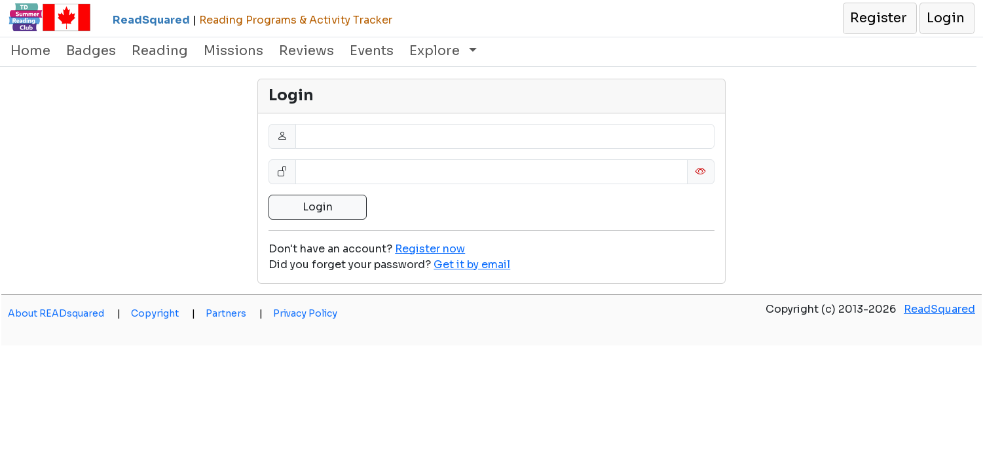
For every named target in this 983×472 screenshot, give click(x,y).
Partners (234, 313)
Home (30, 51)
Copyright (163, 313)
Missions (233, 51)
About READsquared (64, 313)
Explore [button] (436, 51)
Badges (91, 51)
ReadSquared (939, 309)
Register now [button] (430, 249)
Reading (160, 51)
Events (372, 51)
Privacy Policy (305, 313)
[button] (879, 18)
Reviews (306, 51)
